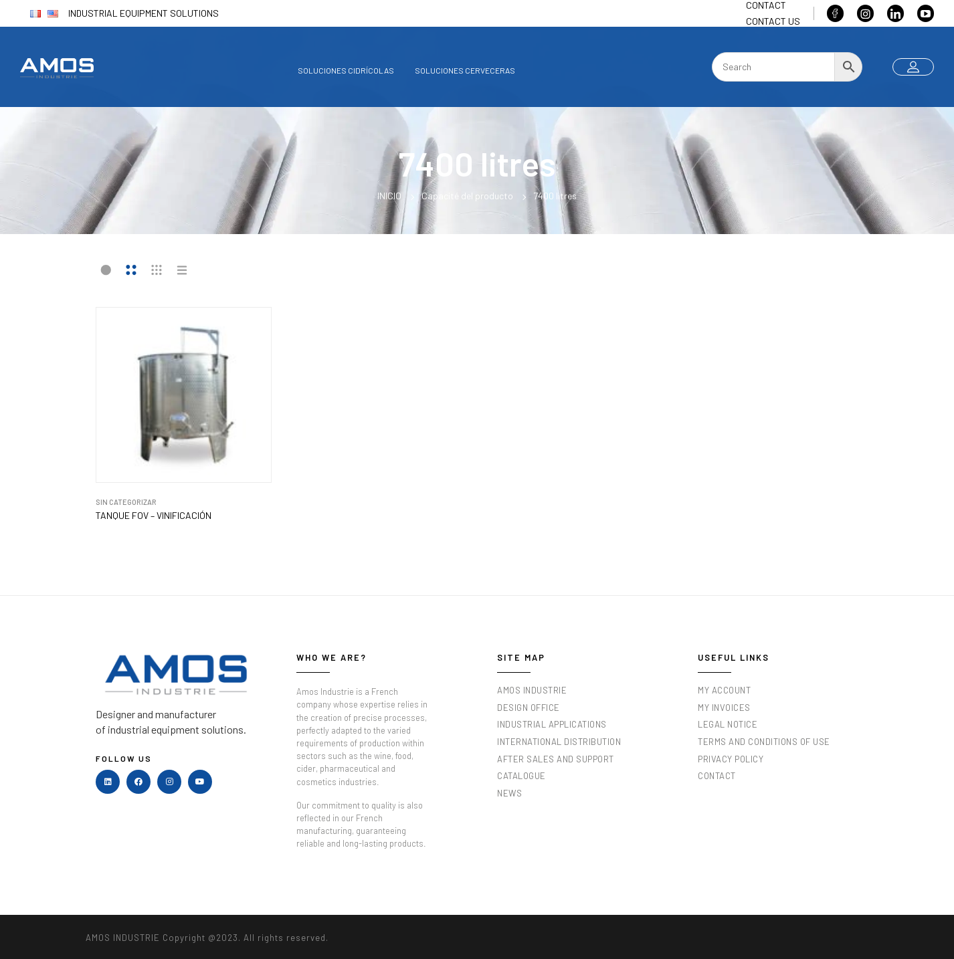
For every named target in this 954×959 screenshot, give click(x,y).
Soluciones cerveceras (465, 70)
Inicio (389, 195)
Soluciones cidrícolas (346, 70)
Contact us (773, 21)
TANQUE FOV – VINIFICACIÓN (153, 515)
